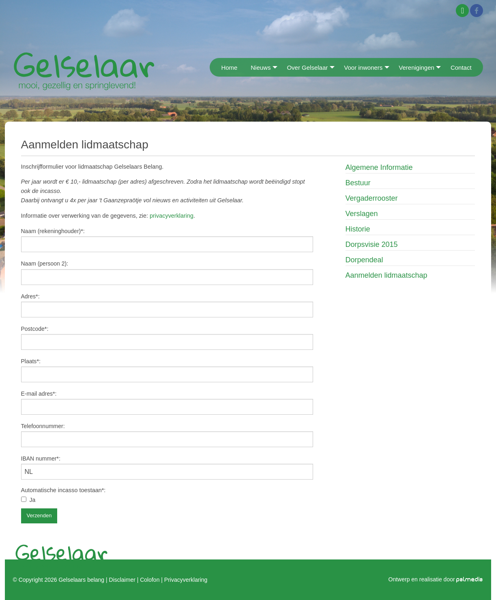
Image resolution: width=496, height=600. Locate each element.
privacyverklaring (171, 215)
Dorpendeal (364, 260)
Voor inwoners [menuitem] (363, 67)
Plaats (29, 361)
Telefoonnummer (42, 426)
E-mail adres (37, 393)
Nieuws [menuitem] (261, 67)
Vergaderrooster (372, 198)
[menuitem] (212, 67)
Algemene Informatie (379, 167)
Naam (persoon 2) (44, 263)
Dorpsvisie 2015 (372, 244)
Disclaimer (122, 579)
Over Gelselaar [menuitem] (307, 67)
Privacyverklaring (185, 579)
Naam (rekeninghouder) (51, 231)
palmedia (469, 579)
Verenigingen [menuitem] (416, 67)
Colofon (149, 579)
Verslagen (362, 214)
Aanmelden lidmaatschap (386, 275)
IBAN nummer (39, 458)
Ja (33, 500)
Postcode (33, 329)
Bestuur (358, 183)
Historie (358, 229)
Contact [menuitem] (461, 67)
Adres (28, 296)
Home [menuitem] (229, 67)
